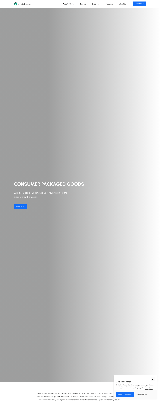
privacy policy (149, 389)
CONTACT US (140, 4)
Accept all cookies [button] (125, 394)
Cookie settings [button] (142, 394)
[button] (153, 379)
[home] (22, 4)
